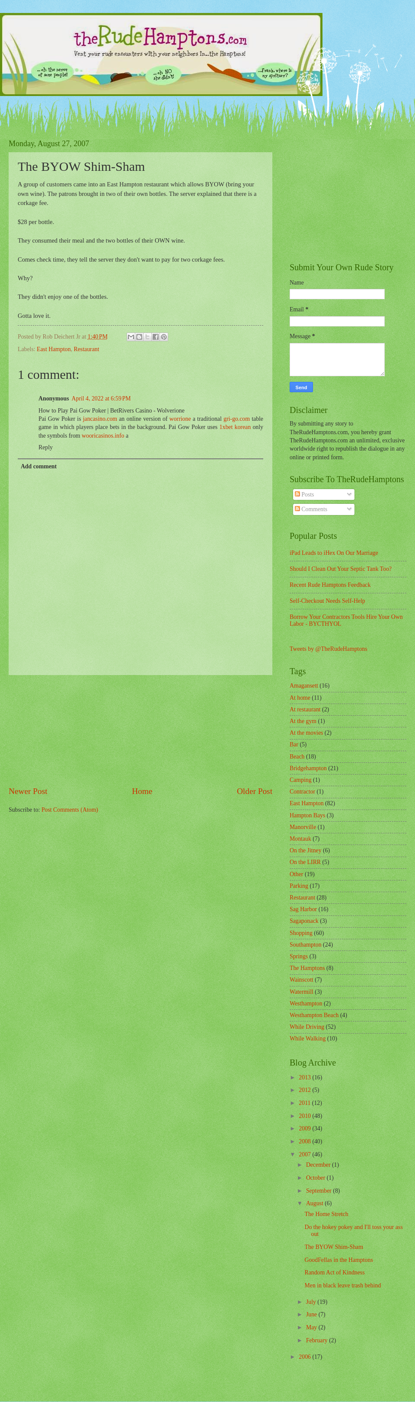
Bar (294, 744)
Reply (45, 447)
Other (296, 874)
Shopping (301, 933)
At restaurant (305, 709)
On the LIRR (305, 862)
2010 (305, 1116)
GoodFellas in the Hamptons (338, 1260)
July (311, 1302)
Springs (299, 956)
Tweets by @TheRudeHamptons (328, 649)
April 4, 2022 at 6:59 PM (101, 398)
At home (300, 698)
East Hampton (54, 349)
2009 (305, 1128)
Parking (299, 886)
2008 (305, 1141)
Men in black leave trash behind (342, 1285)
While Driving (307, 1027)
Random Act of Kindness (334, 1272)
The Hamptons (307, 968)
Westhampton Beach (314, 1015)
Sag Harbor (303, 909)
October (316, 1178)
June (312, 1314)
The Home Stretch (326, 1214)
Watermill (301, 992)
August (315, 1203)
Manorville (303, 827)
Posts (304, 494)
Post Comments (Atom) (70, 810)
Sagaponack (304, 921)
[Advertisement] (140, 730)
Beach (297, 756)
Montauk (300, 838)
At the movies (306, 733)
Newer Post (28, 791)
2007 (305, 1154)
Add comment (39, 466)
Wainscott (301, 979)
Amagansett (304, 685)
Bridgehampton (308, 768)
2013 (305, 1077)
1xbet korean (235, 427)
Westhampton (306, 1003)
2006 (305, 1357)
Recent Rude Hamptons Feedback (330, 585)
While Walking (308, 1038)
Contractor (302, 791)
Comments (311, 509)
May (312, 1327)
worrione (180, 419)
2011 (305, 1103)
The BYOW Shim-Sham (333, 1247)
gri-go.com (236, 419)
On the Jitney (306, 850)
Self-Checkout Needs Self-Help (327, 601)
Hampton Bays (307, 815)
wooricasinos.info (103, 435)
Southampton (306, 944)
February (317, 1340)
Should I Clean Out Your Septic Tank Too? (341, 569)
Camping (301, 780)
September (319, 1191)
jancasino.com (100, 419)
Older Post (254, 791)
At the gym (303, 721)
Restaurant (86, 349)
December (319, 1165)
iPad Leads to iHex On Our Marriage (334, 553)
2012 (305, 1090)
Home (142, 791)
